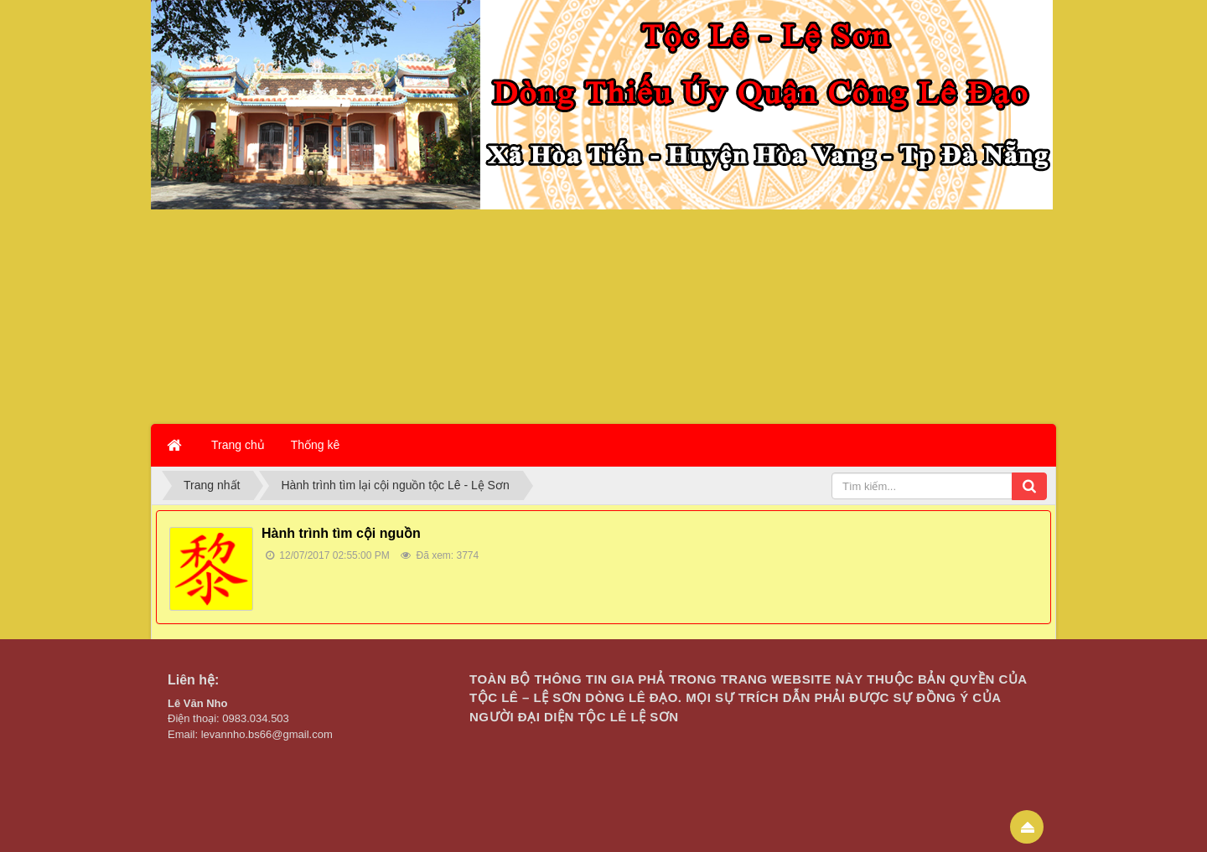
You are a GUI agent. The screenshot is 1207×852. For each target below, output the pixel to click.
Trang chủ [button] (238, 445)
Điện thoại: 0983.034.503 (228, 718)
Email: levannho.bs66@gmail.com (250, 734)
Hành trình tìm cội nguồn (341, 533)
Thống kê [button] (315, 445)
